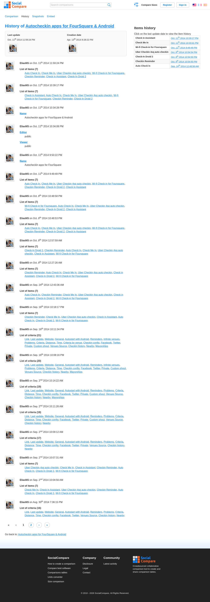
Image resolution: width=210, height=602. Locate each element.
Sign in (182, 5)
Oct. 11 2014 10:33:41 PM (184, 43)
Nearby (90, 346)
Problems (30, 342)
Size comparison (56, 581)
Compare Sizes (149, 5)
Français (200, 5)
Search (109, 4)
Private (28, 346)
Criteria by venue (72, 342)
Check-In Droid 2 (77, 76)
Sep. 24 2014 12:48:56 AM (185, 66)
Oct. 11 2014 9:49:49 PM (184, 47)
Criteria (40, 342)
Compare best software (59, 568)
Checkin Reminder (35, 76)
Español (205, 5)
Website (49, 339)
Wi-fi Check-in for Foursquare (108, 73)
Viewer (24, 142)
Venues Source (58, 346)
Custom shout (41, 346)
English (194, 5)
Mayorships (101, 346)
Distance (50, 342)
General (59, 339)
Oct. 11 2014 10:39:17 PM (184, 38)
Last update (36, 339)
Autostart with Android (77, 339)
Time (59, 342)
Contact (86, 572)
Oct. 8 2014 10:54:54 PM (184, 52)
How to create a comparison (61, 564)
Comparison (11, 16)
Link (27, 339)
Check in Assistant (56, 76)
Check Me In (48, 73)
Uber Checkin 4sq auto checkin (74, 73)
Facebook (106, 342)
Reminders (96, 339)
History (25, 16)
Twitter (116, 342)
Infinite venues (111, 339)
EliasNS (24, 63)
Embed (51, 16)
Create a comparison (136, 5)
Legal (85, 568)
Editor (23, 132)
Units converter (55, 577)
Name (23, 113)
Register (167, 5)
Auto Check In (32, 73)
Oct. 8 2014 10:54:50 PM (184, 57)
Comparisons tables (57, 572)
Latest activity (110, 564)
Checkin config (91, 342)
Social (147, 559)
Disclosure (88, 564)
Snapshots (38, 16)
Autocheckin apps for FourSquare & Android (69, 26)
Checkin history (76, 346)
